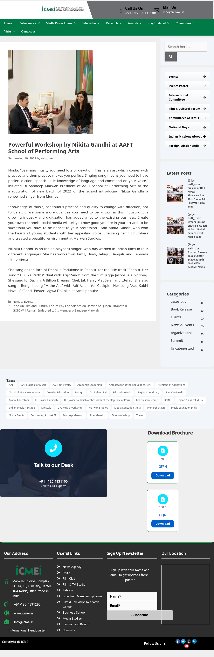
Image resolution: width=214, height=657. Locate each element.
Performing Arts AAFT (43, 415)
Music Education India (184, 407)
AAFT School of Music (33, 385)
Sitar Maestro (97, 415)
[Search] (171, 56)
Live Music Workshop (69, 407)
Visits (10, 31)
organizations (187, 333)
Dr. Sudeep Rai (98, 392)
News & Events (187, 325)
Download (163, 475)
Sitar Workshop (121, 415)
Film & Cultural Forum (187, 109)
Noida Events (16, 415)
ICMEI (167, 400)
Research (115, 23)
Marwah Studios (98, 407)
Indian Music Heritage (22, 407)
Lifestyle (46, 407)
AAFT (12, 385)
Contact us (28, 31)
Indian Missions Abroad (187, 136)
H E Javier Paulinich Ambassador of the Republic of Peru (97, 400)
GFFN (163, 466)
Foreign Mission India (187, 146)
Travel (139, 415)
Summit (187, 341)
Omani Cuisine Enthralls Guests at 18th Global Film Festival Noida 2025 (197, 229)
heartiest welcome (147, 400)
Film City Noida (174, 392)
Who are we (31, 23)
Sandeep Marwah (73, 415)
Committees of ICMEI (187, 118)
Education (92, 23)
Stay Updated (159, 23)
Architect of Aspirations (171, 385)
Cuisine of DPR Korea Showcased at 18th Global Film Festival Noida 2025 (197, 197)
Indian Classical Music (190, 400)
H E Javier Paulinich (46, 400)
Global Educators (19, 400)
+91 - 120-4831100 (53, 481)
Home (8, 23)
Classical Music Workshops (24, 392)
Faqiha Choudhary (148, 392)
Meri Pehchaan (156, 407)
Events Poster (187, 86)
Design (79, 392)
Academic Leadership (90, 385)
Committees (186, 23)
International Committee (187, 97)
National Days (187, 127)
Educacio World (122, 392)
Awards (136, 23)
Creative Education (58, 392)
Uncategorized (187, 348)
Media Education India (127, 407)
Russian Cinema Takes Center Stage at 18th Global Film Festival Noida (197, 259)
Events (187, 77)
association (187, 302)
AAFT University (62, 385)
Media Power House (62, 23)
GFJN (162, 515)
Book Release (187, 309)
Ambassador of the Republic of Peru (130, 385)
